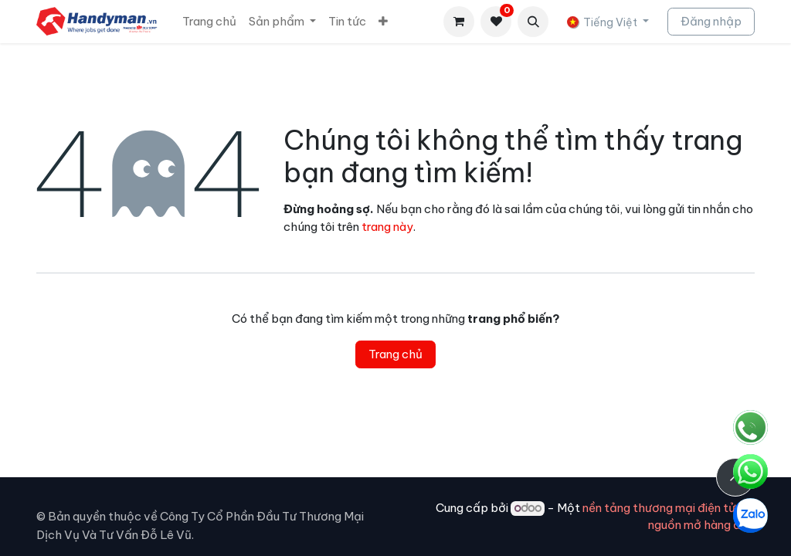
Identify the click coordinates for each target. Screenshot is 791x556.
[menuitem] (209, 22)
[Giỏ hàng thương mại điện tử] (458, 21)
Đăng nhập (711, 21)
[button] (533, 21)
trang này (387, 226)
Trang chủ (395, 354)
